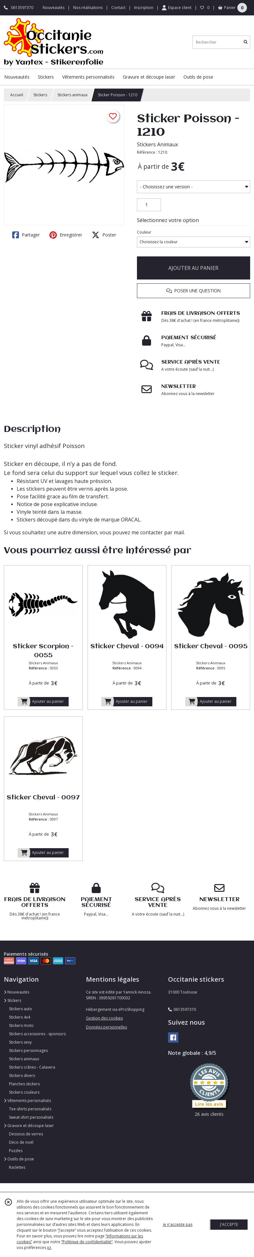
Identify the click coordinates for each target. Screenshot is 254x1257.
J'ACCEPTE (229, 1224)
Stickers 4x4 (19, 1017)
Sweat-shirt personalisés (31, 1117)
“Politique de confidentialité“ (87, 1241)
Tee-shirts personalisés (30, 1109)
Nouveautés (16, 992)
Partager (26, 235)
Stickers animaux (72, 95)
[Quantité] (149, 204)
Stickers (40, 95)
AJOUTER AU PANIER (193, 267)
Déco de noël (21, 1142)
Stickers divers (22, 1075)
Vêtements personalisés (27, 1100)
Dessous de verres (26, 1134)
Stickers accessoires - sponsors (37, 1034)
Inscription (143, 7)
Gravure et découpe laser (29, 1125)
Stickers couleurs (24, 1092)
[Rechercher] (245, 42)
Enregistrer (65, 235)
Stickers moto (21, 1025)
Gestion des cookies (104, 1018)
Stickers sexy (20, 1042)
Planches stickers (24, 1084)
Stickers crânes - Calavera (32, 1067)
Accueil (16, 95)
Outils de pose (19, 1159)
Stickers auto (20, 1009)
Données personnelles (106, 1027)
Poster (104, 235)
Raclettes (17, 1167)
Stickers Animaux (157, 144)
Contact (118, 7)
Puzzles (15, 1150)
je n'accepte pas (177, 1224)
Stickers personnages (28, 1050)
